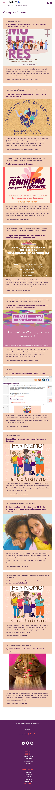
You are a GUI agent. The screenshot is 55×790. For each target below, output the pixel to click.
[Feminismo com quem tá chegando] (27, 185)
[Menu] (4, 3)
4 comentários (33, 149)
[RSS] (51, 3)
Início (27, 751)
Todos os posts (41, 89)
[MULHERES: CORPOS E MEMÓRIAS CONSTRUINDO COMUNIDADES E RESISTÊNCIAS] (27, 47)
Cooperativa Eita (35, 723)
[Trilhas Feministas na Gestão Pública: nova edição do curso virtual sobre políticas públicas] (27, 328)
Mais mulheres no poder (41, 300)
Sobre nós (27, 754)
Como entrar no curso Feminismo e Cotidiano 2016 (25, 373)
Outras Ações (28, 781)
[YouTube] (32, 743)
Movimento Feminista (30, 89)
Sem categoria (16, 21)
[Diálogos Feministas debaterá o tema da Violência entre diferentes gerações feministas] (27, 258)
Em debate (32, 228)
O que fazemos (27, 770)
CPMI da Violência (12, 228)
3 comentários (33, 360)
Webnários (28, 779)
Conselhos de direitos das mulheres (18, 300)
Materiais (27, 783)
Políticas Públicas (26, 301)
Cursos (9, 21)
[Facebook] (23, 743)
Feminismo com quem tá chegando (35, 158)
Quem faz (29, 758)
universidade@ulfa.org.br (27, 734)
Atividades (10, 89)
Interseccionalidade (13, 160)
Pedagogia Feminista (38, 160)
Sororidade (22, 503)
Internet (21, 89)
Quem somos (28, 756)
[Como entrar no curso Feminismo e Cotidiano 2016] (27, 394)
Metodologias (28, 761)
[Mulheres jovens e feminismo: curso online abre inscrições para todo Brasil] (27, 604)
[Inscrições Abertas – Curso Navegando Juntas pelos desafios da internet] (27, 117)
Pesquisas (28, 774)
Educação (22, 158)
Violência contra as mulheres (16, 232)
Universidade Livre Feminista (15, 90)
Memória (28, 763)
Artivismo (13, 645)
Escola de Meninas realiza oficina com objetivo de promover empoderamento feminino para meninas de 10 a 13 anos (27, 509)
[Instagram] (48, 3)
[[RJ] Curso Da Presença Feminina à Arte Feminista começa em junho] (27, 672)
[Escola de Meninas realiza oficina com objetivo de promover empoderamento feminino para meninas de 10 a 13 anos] (27, 532)
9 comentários (34, 79)
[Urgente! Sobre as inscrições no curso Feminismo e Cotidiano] (27, 462)
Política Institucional (13, 301)
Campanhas (28, 777)
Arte (8, 645)
